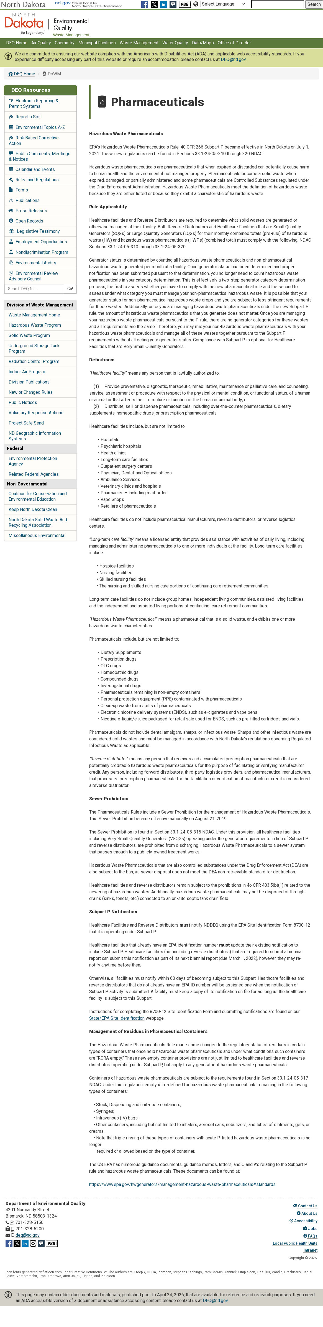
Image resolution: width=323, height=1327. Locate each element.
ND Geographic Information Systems (35, 436)
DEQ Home (16, 42)
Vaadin (277, 1272)
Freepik (139, 1272)
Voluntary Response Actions (36, 412)
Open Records (26, 221)
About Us (307, 1213)
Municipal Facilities (97, 42)
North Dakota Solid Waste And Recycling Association (38, 522)
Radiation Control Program (34, 361)
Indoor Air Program (27, 371)
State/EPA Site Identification (117, 1018)
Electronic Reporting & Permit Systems (33, 103)
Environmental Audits (32, 262)
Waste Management (139, 42)
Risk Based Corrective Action (34, 140)
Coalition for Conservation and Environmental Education (38, 496)
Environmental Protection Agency (33, 461)
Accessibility (303, 1221)
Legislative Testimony (34, 231)
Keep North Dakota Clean (33, 509)
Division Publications (29, 382)
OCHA (151, 1272)
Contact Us (305, 1206)
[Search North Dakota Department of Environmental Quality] (277, 4)
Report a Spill (25, 116)
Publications (24, 200)
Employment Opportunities (38, 241)
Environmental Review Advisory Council (33, 276)
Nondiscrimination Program (38, 252)
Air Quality (41, 42)
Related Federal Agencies (34, 474)
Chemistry (65, 42)
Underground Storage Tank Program (34, 348)
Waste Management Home (34, 315)
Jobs (310, 1228)
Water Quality (175, 42)
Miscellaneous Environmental (37, 535)
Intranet (310, 1250)
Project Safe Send (26, 423)
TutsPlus (263, 1272)
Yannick (230, 1272)
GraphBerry (292, 1272)
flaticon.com (52, 1272)
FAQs (310, 1236)
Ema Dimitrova (50, 1276)
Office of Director (234, 42)
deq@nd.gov (28, 1235)
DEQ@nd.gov (233, 59)
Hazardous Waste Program (35, 325)
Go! (70, 289)
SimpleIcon (246, 1272)
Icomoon (164, 1272)
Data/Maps (203, 42)
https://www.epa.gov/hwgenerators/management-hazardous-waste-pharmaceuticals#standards (182, 1184)
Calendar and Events (32, 169)
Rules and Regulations (34, 179)
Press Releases (28, 210)
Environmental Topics (37, 127)
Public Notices (23, 402)
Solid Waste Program (29, 335)
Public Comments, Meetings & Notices (39, 156)
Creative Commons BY (89, 1272)
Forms (18, 190)
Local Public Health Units (294, 1243)
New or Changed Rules (31, 392)
